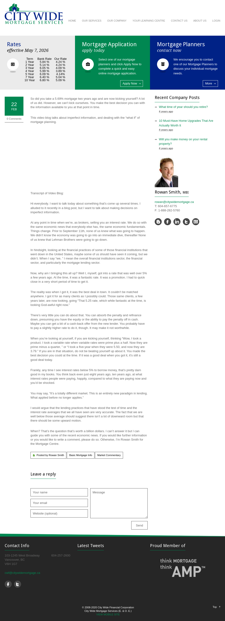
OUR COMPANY (117, 20)
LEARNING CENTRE (148, 20)
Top (215, 607)
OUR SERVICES (91, 20)
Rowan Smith (56, 455)
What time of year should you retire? (183, 107)
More (208, 83)
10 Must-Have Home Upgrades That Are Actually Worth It (186, 123)
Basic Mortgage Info (80, 455)
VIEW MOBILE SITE (108, 614)
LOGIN (216, 20)
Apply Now (130, 83)
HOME (72, 20)
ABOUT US (199, 20)
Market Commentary (109, 455)
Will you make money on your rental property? (183, 141)
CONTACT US (179, 20)
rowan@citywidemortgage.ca (174, 202)
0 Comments (14, 118)
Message (119, 503)
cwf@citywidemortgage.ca (22, 573)
